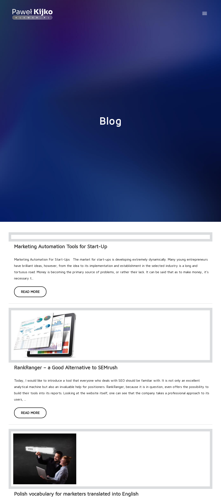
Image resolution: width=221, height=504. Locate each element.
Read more (30, 292)
